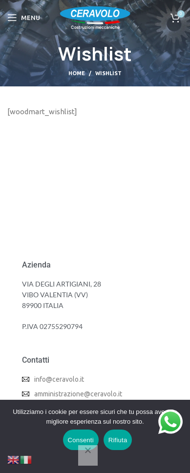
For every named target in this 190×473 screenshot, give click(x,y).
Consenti (81, 440)
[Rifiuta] (88, 455)
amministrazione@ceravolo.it (78, 394)
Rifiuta (117, 440)
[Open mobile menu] (23, 17)
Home (76, 73)
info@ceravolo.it (59, 379)
